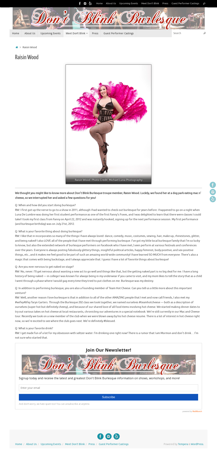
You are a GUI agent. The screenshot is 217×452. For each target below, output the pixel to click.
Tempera (183, 444)
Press (165, 3)
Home (99, 3)
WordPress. (197, 444)
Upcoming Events (128, 3)
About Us (111, 3)
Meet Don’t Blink (150, 3)
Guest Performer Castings (185, 3)
